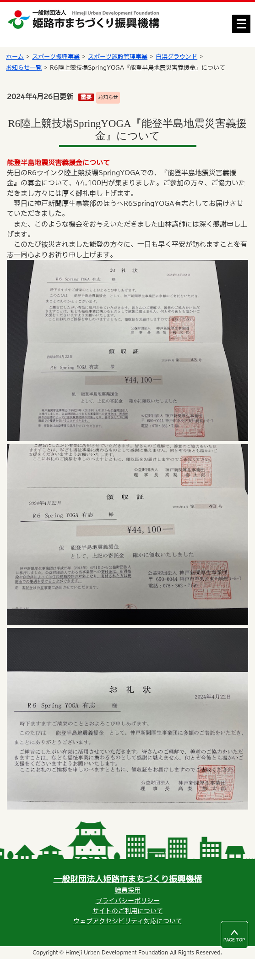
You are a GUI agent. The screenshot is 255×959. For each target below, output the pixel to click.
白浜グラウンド (176, 57)
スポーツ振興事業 (56, 57)
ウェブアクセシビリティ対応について (127, 921)
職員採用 (128, 890)
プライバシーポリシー (128, 901)
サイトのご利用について (127, 911)
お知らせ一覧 (24, 68)
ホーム (15, 57)
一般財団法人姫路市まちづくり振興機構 (128, 879)
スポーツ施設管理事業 (117, 57)
